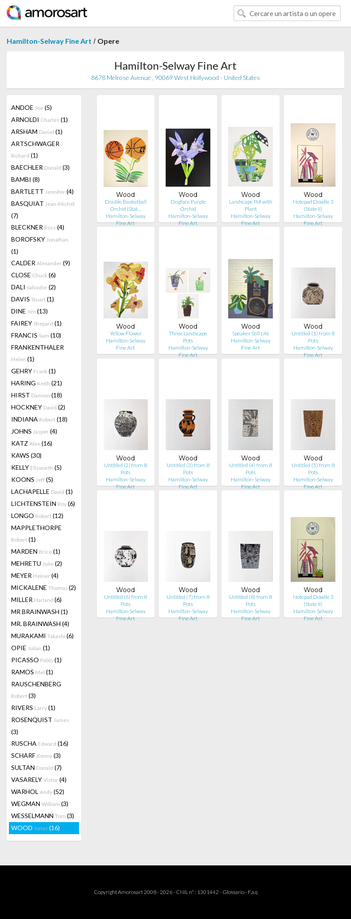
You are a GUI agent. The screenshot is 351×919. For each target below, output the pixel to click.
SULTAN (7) (36, 767)
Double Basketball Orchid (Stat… (125, 205)
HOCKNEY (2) (38, 407)
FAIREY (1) (36, 323)
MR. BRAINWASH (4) (40, 623)
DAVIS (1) (32, 299)
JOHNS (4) (34, 431)
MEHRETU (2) (36, 563)
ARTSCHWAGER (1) (35, 149)
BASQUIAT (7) (43, 209)
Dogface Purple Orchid (188, 205)
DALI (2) (33, 287)
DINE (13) (29, 311)
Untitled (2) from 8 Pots (125, 469)
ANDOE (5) (31, 107)
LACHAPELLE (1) (42, 491)
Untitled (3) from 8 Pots (188, 469)
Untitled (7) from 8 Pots (188, 600)
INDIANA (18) (39, 419)
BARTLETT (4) (42, 191)
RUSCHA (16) (39, 743)
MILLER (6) (36, 599)
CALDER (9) (40, 263)
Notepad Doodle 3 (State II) (313, 205)
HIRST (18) (36, 395)
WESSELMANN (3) (42, 815)
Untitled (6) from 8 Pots (125, 600)
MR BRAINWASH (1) (39, 611)
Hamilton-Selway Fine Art (49, 41)
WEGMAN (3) (39, 803)
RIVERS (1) (33, 707)
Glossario (233, 892)
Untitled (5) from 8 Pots (313, 469)
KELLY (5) (36, 467)
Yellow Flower (126, 333)
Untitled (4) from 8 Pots (250, 469)
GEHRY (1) (33, 371)
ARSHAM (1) (37, 131)
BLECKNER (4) (37, 227)
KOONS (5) (32, 479)
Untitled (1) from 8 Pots (313, 337)
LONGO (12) (37, 515)
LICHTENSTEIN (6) (43, 503)
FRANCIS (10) (36, 335)
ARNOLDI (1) (39, 119)
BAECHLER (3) (40, 167)
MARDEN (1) (35, 551)
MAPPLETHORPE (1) (36, 533)
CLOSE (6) (33, 275)
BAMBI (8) (25, 179)
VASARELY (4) (39, 779)
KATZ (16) (31, 443)
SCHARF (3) (36, 755)
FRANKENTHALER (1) (37, 353)
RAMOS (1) (32, 672)
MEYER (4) (34, 575)
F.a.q (253, 892)
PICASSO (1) (36, 660)
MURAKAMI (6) (42, 635)
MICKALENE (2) (43, 587)
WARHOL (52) (37, 791)
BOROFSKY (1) (39, 245)
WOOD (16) (35, 827)
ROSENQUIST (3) (40, 725)
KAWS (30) (26, 455)
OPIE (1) (30, 648)
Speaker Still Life (250, 333)
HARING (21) (36, 383)
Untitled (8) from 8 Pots (250, 600)
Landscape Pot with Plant (250, 205)
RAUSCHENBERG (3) (36, 689)
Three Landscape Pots (188, 337)
